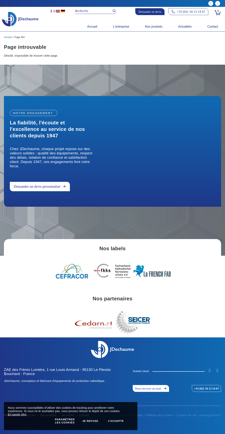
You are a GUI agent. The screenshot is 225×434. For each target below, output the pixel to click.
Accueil (8, 37)
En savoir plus (17, 414)
